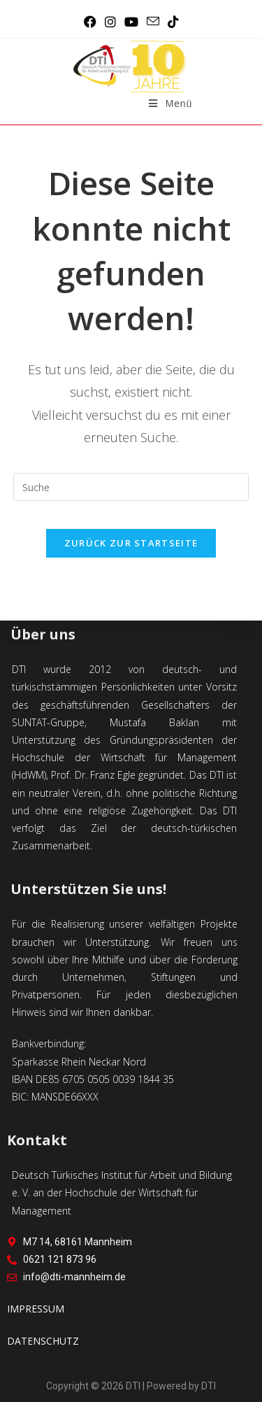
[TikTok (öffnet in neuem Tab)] (173, 21)
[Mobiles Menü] (170, 103)
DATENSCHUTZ (43, 1340)
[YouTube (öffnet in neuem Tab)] (131, 21)
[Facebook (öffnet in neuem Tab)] (90, 21)
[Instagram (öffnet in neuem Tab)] (110, 21)
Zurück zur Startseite (131, 543)
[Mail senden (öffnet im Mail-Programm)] (153, 21)
